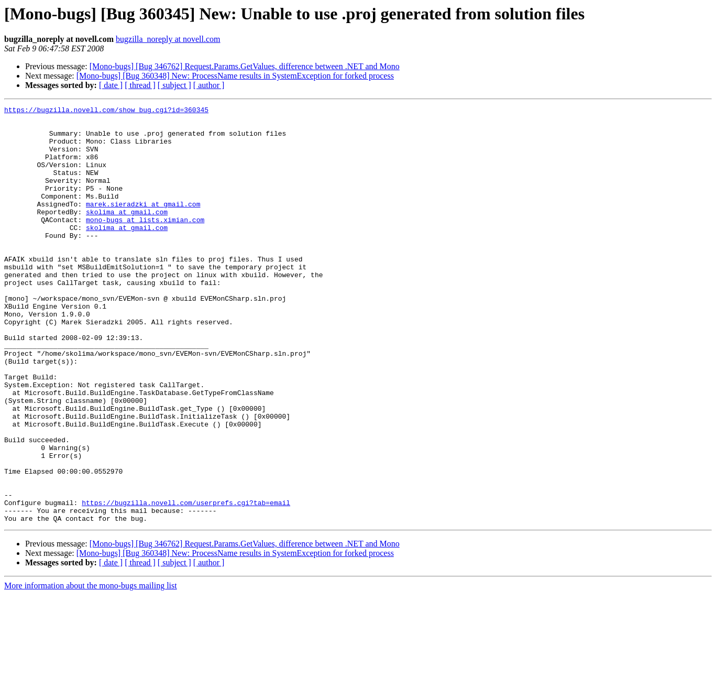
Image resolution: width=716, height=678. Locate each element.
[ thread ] (140, 85)
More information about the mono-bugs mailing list (90, 668)
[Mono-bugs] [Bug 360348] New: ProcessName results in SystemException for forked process (235, 75)
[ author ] (209, 85)
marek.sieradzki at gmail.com (143, 224)
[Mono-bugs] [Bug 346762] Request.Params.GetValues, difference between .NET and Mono (245, 66)
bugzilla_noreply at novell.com (168, 39)
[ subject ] (174, 85)
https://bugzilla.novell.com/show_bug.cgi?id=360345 (106, 111)
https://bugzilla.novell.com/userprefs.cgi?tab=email (186, 582)
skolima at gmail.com (127, 233)
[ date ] (111, 85)
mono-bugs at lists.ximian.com (145, 243)
